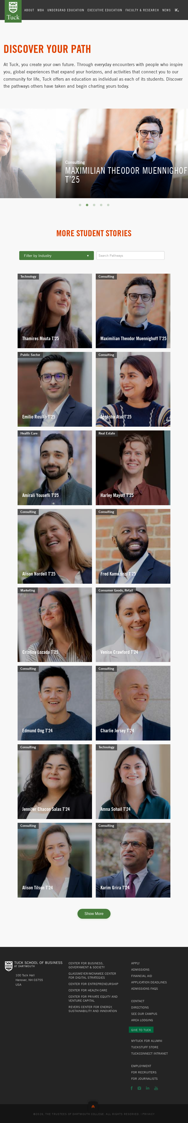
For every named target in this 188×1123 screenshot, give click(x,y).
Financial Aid (141, 976)
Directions (140, 1007)
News (166, 10)
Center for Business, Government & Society (87, 965)
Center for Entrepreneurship (93, 984)
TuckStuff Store (144, 1047)
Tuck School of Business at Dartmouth (13, 11)
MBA (41, 10)
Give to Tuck (141, 1030)
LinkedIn (147, 1088)
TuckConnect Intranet (149, 1053)
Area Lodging (142, 1020)
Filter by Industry (56, 255)
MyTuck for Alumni (146, 1041)
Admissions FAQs (144, 988)
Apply (135, 963)
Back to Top (94, 1105)
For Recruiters (144, 1072)
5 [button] (108, 205)
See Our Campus (144, 1014)
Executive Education (105, 10)
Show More (94, 914)
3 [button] (94, 205)
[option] (94, 153)
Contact (137, 1001)
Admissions (140, 969)
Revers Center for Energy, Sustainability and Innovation (93, 1009)
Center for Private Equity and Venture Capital (93, 998)
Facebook (132, 1088)
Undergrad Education (65, 10)
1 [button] (80, 205)
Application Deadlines (149, 982)
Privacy (148, 1113)
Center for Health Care (88, 990)
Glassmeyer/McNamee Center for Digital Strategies (92, 975)
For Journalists (144, 1078)
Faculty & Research (142, 10)
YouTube (156, 1088)
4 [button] (101, 205)
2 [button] (87, 205)
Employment (141, 1066)
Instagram (139, 1088)
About (29, 10)
